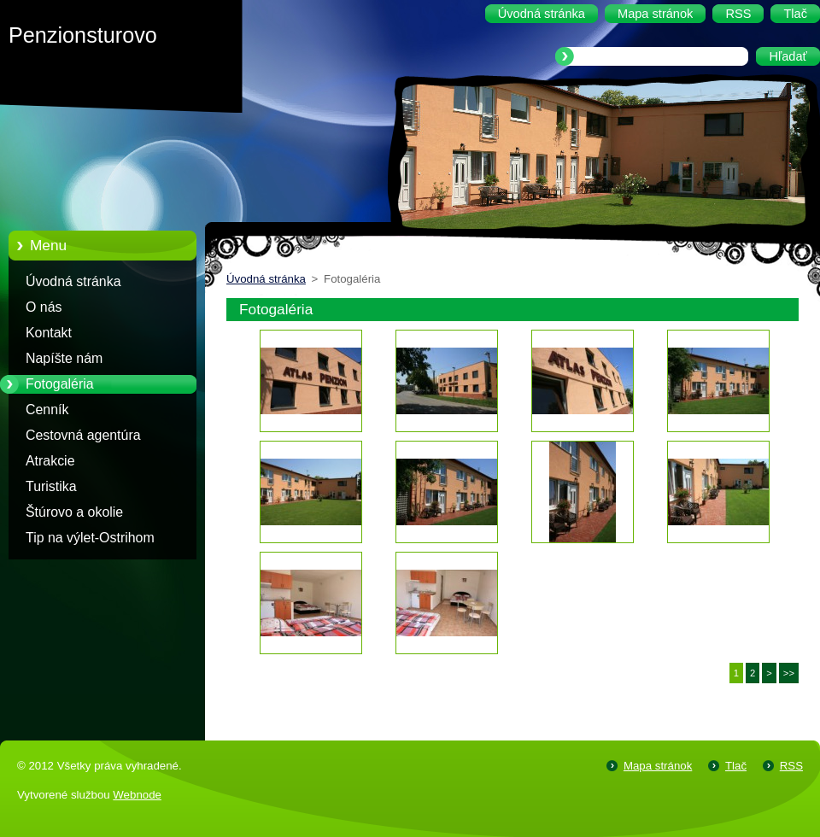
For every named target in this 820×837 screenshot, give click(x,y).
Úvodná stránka (73, 281)
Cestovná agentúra (83, 435)
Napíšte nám (64, 358)
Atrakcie (50, 461)
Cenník (47, 409)
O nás (44, 307)
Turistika (51, 486)
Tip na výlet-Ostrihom (90, 537)
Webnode (137, 794)
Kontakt (49, 332)
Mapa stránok (658, 765)
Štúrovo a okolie (74, 512)
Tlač (736, 765)
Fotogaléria (60, 384)
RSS (791, 765)
